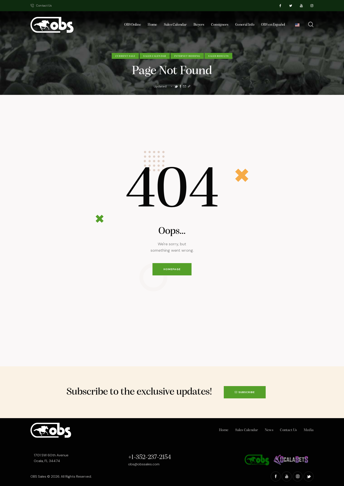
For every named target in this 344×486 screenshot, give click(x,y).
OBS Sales (38, 476)
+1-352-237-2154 (149, 457)
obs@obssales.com (143, 464)
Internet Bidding (187, 56)
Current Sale (125, 56)
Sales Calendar (154, 56)
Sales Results (218, 56)
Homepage (172, 269)
